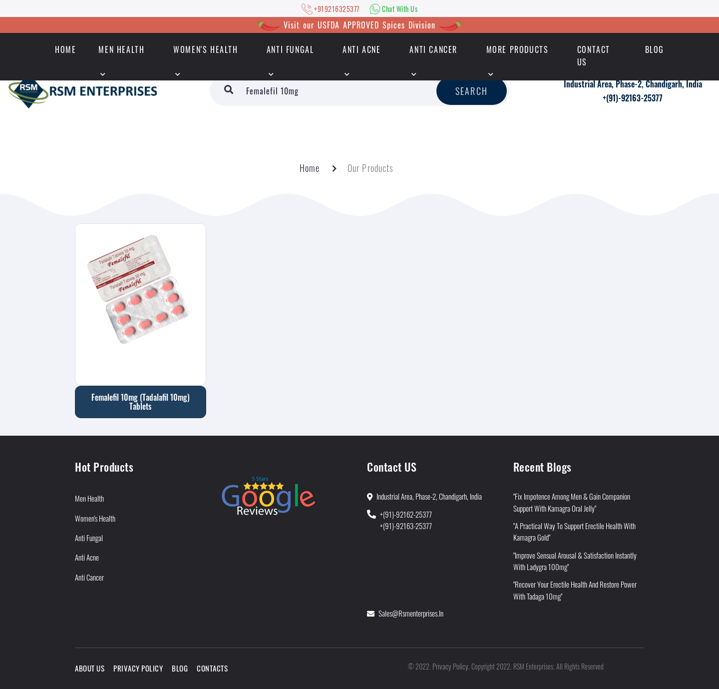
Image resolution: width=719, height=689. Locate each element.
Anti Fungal (290, 49)
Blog (654, 49)
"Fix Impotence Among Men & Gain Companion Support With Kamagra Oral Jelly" (571, 502)
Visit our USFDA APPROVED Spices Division (359, 25)
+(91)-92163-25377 (633, 98)
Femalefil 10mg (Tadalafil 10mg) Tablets (140, 401)
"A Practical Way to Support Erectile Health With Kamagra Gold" (574, 531)
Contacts (212, 668)
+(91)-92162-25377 (406, 514)
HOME (65, 49)
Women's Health (205, 49)
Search (471, 90)
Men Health (121, 49)
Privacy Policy (138, 668)
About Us (89, 668)
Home (310, 167)
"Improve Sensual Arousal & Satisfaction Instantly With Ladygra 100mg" (575, 561)
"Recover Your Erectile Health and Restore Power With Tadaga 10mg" (575, 590)
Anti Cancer (433, 49)
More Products (517, 49)
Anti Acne (361, 49)
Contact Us (593, 55)
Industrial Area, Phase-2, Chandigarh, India (633, 84)
